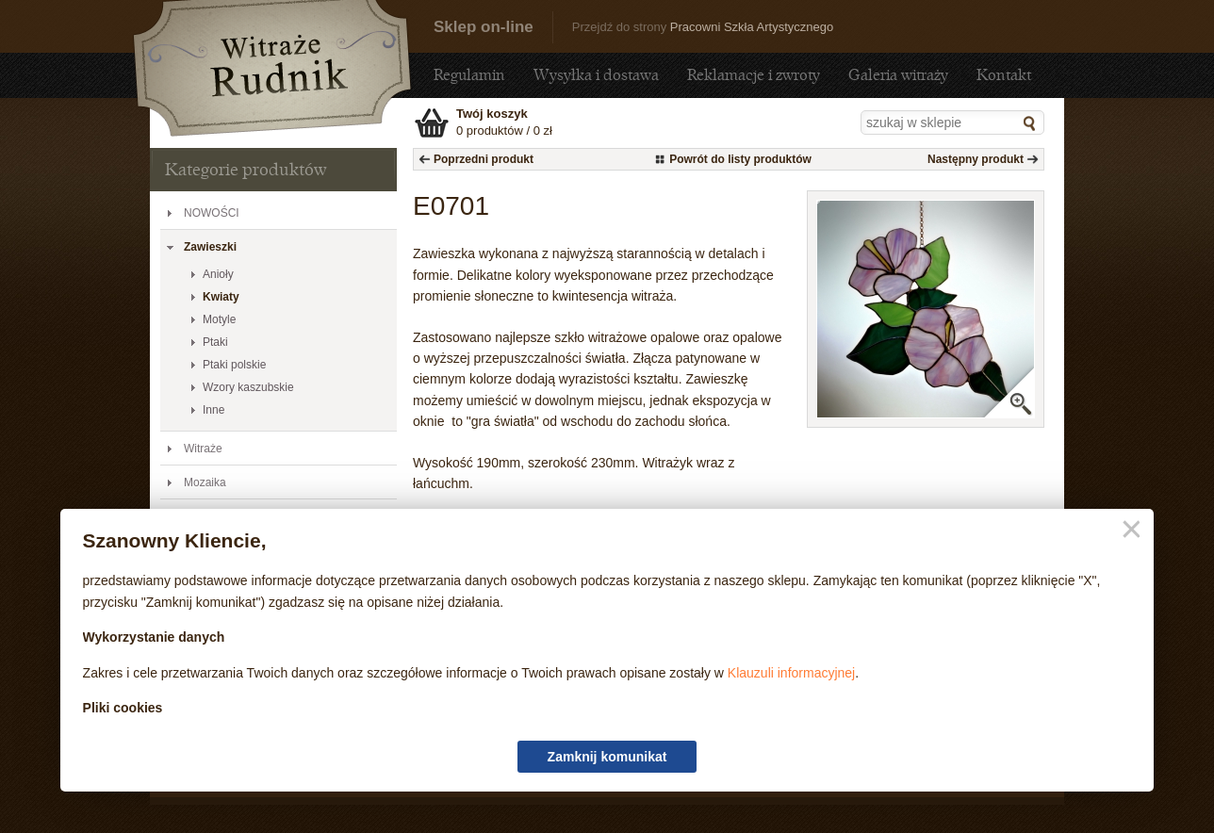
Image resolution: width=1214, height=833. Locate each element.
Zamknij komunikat (607, 756)
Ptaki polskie (234, 364)
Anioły (218, 274)
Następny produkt (975, 159)
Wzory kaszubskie (248, 387)
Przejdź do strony (702, 27)
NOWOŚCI (211, 213)
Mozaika (205, 482)
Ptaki (215, 342)
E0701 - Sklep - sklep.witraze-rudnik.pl (272, 68)
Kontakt (1003, 75)
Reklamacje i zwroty (753, 75)
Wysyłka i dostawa (596, 75)
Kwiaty (221, 296)
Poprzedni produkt (483, 159)
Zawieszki (210, 246)
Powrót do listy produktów (740, 159)
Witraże (203, 448)
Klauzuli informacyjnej (791, 672)
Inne (213, 409)
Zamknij (1128, 530)
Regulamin (469, 75)
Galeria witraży (898, 75)
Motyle (219, 319)
